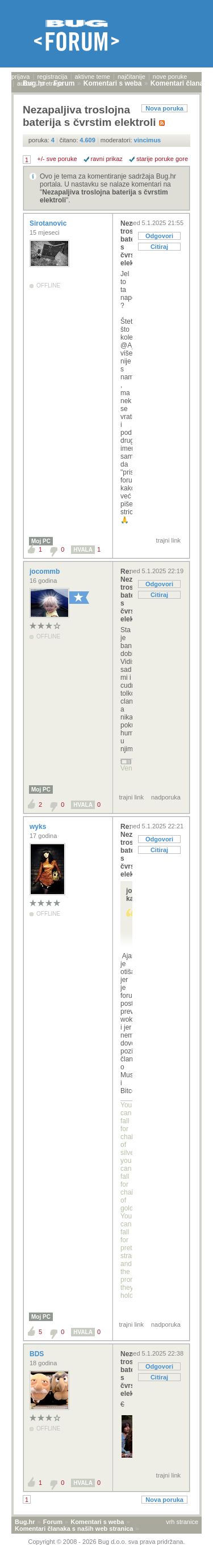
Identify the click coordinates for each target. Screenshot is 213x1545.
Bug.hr (25, 1521)
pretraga (51, 83)
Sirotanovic (49, 223)
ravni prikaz (107, 158)
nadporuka (166, 797)
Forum (52, 1521)
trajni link (168, 540)
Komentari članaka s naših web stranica (74, 1528)
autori (25, 83)
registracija (52, 76)
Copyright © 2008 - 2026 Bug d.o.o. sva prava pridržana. (106, 1541)
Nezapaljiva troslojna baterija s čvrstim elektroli (126, 243)
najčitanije (131, 76)
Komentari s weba (97, 1521)
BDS (38, 1354)
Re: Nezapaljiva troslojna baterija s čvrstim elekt (126, 595)
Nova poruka (164, 108)
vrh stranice (182, 1521)
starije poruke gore (162, 158)
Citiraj (159, 246)
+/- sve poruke (57, 158)
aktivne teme (92, 76)
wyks (39, 827)
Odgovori (159, 235)
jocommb (46, 571)
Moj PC (41, 541)
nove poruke (170, 76)
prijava (20, 76)
